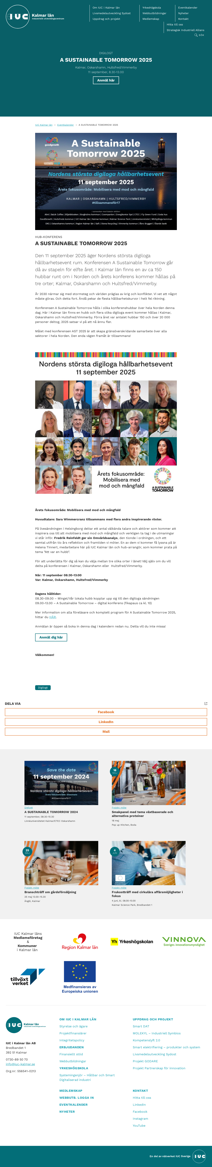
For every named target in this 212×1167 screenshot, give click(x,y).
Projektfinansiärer (73, 1033)
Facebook (106, 712)
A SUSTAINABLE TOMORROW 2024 (61, 783)
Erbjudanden (71, 1047)
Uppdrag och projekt (106, 18)
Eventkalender (187, 7)
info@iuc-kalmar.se (20, 1064)
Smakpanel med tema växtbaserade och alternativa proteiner (149, 783)
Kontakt (183, 18)
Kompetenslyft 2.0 (146, 1040)
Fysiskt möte (119, 807)
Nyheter (183, 13)
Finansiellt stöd (71, 1054)
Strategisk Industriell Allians (185, 30)
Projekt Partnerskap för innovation (159, 1068)
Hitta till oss (175, 24)
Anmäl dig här (51, 637)
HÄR (52, 617)
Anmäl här (106, 80)
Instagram (140, 1118)
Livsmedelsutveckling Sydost (112, 13)
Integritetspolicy (71, 1040)
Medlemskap (150, 18)
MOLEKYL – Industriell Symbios (157, 1033)
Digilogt (106, 53)
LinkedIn (106, 722)
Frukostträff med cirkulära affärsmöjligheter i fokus (149, 863)
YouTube (139, 1125)
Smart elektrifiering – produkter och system (166, 1047)
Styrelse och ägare (73, 1026)
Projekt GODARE (145, 1061)
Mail (106, 731)
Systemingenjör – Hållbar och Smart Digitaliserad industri (87, 1077)
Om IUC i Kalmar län (106, 7)
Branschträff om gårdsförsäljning (61, 863)
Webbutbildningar (154, 13)
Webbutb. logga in (76, 1098)
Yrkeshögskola (151, 7)
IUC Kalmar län (43, 125)
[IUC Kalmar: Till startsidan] (35, 17)
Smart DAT (141, 1026)
